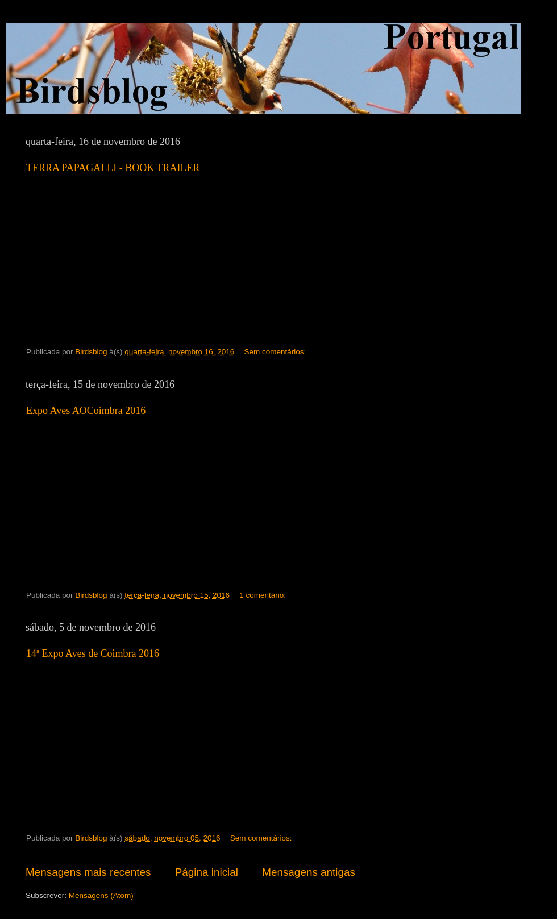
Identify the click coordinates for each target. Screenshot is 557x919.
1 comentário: (263, 595)
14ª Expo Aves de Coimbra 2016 (92, 653)
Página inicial (206, 872)
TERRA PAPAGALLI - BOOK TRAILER (112, 167)
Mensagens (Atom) (101, 895)
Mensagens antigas (308, 872)
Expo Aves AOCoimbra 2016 (86, 410)
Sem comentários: (276, 351)
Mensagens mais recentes (88, 872)
